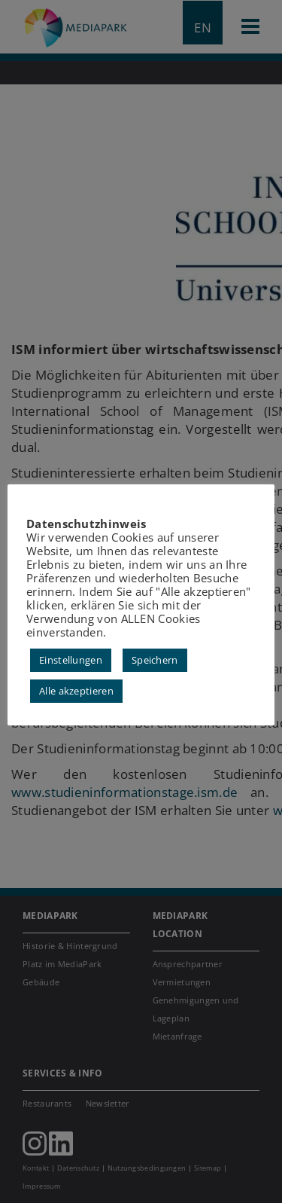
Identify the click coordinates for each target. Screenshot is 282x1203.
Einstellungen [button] (70, 660)
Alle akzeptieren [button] (76, 691)
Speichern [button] (155, 660)
